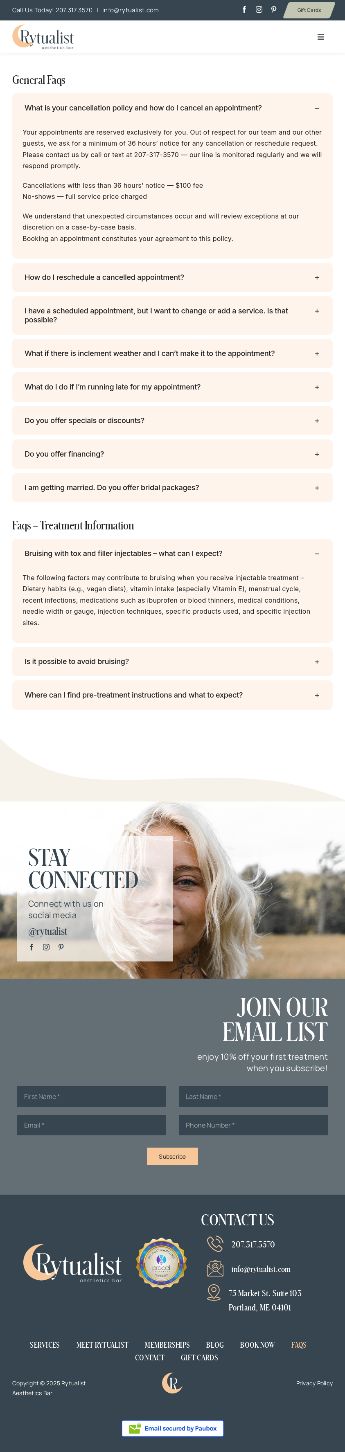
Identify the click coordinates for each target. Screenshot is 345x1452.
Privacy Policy (314, 1383)
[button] (172, 108)
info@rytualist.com (130, 10)
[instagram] (259, 9)
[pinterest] (274, 9)
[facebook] (244, 9)
